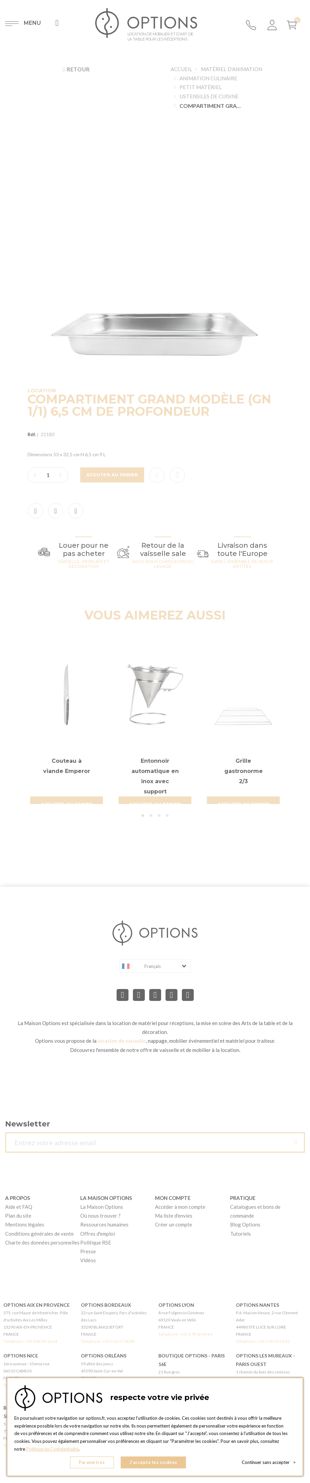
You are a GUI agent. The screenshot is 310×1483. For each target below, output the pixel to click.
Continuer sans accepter (269, 1462)
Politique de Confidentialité (53, 1449)
